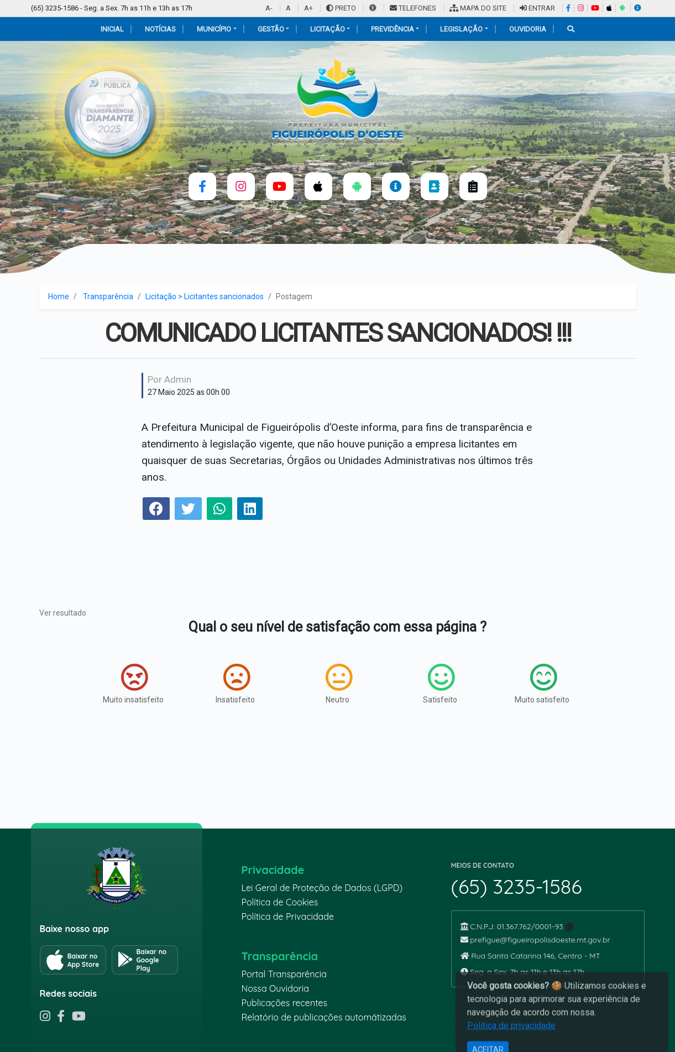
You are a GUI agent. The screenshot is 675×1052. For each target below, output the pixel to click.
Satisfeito (440, 683)
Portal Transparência (284, 974)
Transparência (108, 296)
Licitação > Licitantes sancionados (204, 296)
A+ (308, 8)
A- (269, 8)
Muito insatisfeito (133, 683)
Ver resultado (62, 612)
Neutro (339, 683)
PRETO (341, 8)
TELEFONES (413, 8)
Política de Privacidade (288, 916)
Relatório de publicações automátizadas (324, 1017)
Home (58, 296)
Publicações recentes (285, 1002)
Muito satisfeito (542, 683)
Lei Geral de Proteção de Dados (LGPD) (322, 887)
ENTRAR (537, 8)
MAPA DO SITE (477, 8)
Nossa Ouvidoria (275, 988)
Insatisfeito (235, 683)
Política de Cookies (280, 902)
